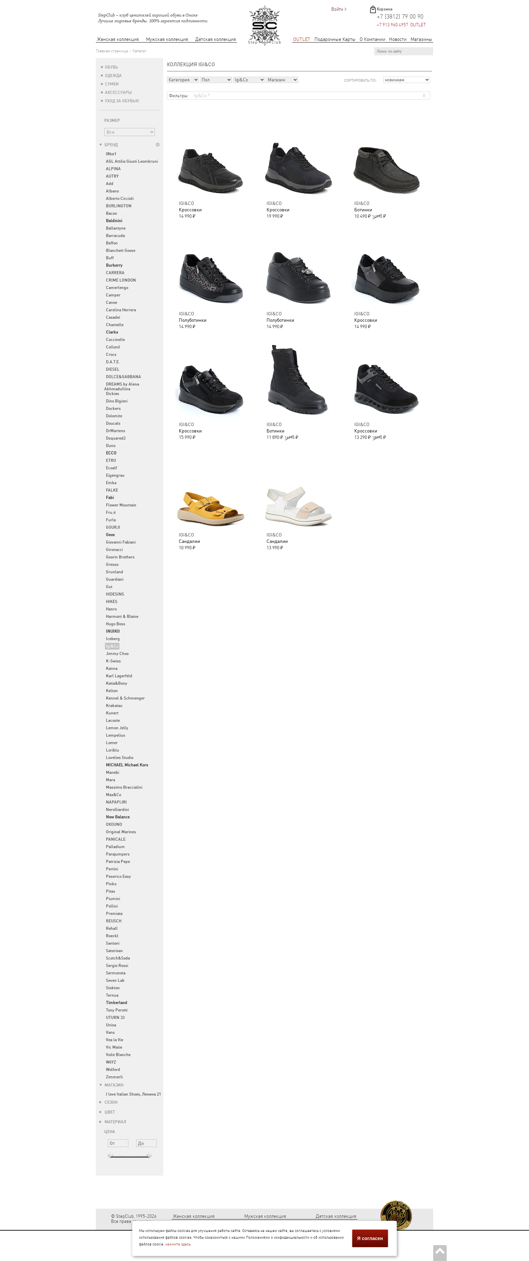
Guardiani (114, 579)
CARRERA (115, 272)
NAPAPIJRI (116, 802)
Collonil (113, 347)
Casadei (113, 317)
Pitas (110, 891)
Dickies (112, 393)
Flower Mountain (121, 505)
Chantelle (114, 324)
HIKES (111, 601)
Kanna (111, 668)
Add (109, 183)
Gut (109, 586)
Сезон (108, 1102)
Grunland (114, 572)
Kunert (112, 713)
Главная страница (112, 51)
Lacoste (113, 720)
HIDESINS (115, 594)
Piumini (113, 898)
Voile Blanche (118, 1054)
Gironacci (114, 549)
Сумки (112, 84)
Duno (110, 445)
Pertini (112, 869)
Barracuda (115, 235)
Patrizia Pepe (118, 861)
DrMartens (115, 430)
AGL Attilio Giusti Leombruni (132, 161)
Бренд (108, 144)
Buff (110, 258)
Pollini (112, 906)
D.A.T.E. (113, 362)
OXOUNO (114, 824)
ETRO (111, 460)
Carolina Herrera (121, 310)
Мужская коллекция (167, 39)
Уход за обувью (122, 101)
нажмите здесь (177, 1244)
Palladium (115, 846)
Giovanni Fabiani (121, 542)
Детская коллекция (215, 39)
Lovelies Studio (119, 757)
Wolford (113, 1069)
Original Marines (121, 832)
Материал (112, 1122)
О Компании (372, 39)
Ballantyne (116, 228)
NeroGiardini (117, 809)
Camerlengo (117, 287)
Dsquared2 (116, 438)
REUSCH (113, 921)
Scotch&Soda (118, 958)
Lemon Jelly (117, 728)
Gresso (112, 564)
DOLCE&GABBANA (123, 376)
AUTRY (112, 176)
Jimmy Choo (117, 653)
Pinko (111, 884)
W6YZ (111, 1062)
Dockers (113, 408)
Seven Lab (115, 980)
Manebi (112, 772)
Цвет (107, 1112)
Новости (398, 39)
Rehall (112, 928)
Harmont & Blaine (122, 616)
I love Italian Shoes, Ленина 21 (133, 1094)
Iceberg (113, 638)
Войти (337, 9)
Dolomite (114, 416)
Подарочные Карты (335, 39)
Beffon (112, 243)
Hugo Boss (115, 624)
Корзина (384, 9)
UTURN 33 (115, 1017)
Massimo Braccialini (124, 787)
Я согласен (370, 1238)
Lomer (112, 742)
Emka (111, 482)
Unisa (111, 1025)
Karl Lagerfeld (119, 676)
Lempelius (115, 735)
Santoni (112, 943)
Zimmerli (114, 1077)
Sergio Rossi (117, 965)
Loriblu (112, 750)
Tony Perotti (117, 1010)
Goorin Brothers (120, 557)
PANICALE (116, 839)
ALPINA (113, 168)
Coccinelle (115, 339)
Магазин (111, 1085)
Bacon (111, 213)
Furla (111, 520)
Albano (112, 191)
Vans (110, 1032)
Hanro (111, 609)
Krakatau (114, 705)
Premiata (114, 913)
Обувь (111, 67)
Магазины (421, 39)
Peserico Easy (118, 876)
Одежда (113, 75)
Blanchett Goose (120, 250)
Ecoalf (111, 468)
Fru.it (111, 512)
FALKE (112, 490)
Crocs (111, 354)
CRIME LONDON (121, 280)
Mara (110, 780)
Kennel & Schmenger (125, 698)
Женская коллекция (118, 39)
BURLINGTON (119, 206)
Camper (113, 295)
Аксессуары (118, 92)
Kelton (112, 690)
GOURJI (113, 527)
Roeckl (112, 936)
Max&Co (113, 794)
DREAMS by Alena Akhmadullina (121, 386)
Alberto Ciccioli (120, 198)
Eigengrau (115, 475)
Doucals (113, 423)
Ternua (112, 995)
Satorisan (114, 950)
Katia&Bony (116, 683)
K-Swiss (113, 661)
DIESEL (112, 369)
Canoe (111, 302)
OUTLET (301, 39)
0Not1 (111, 154)
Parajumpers (118, 854)
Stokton (113, 988)
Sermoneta (116, 973)
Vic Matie (114, 1047)
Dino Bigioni (117, 401)
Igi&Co (112, 646)
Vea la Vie (114, 1039)
